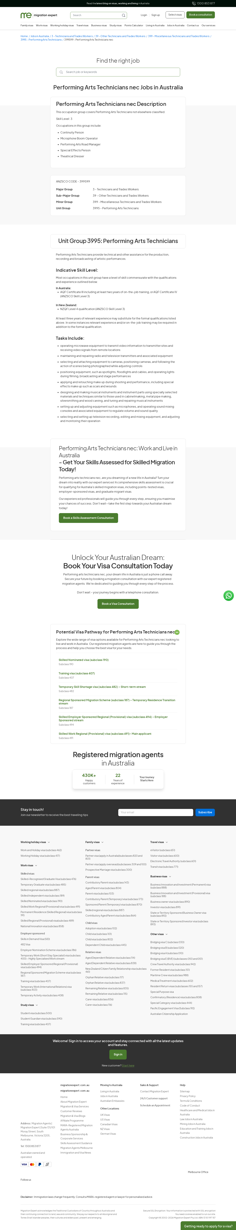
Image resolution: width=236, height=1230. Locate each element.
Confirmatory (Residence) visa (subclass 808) (176, 997)
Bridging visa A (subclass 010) (166, 953)
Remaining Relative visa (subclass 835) (107, 988)
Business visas (99, 25)
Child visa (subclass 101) (98, 934)
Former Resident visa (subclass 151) (170, 970)
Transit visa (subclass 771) (164, 867)
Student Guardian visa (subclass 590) (41, 1019)
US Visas (105, 1120)
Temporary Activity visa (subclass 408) (42, 995)
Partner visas (92, 850)
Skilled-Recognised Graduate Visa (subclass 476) (48, 879)
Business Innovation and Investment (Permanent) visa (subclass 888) (180, 886)
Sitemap (185, 1091)
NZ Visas (105, 1129)
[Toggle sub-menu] (49, 842)
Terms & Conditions (191, 1101)
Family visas (27, 25)
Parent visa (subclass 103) (99, 894)
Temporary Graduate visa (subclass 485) (43, 885)
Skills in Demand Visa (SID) (35, 939)
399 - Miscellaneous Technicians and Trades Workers (179, 36)
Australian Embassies (112, 1101)
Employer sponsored (33, 933)
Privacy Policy (188, 1096)
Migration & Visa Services (74, 1106)
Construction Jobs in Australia (196, 1138)
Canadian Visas (109, 1124)
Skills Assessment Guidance (76, 1143)
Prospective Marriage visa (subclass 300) (108, 870)
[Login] (144, 15)
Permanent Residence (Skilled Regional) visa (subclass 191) (51, 914)
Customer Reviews (71, 1111)
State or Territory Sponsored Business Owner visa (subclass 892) (178, 914)
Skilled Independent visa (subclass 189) (42, 896)
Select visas (175, 15)
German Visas (108, 1134)
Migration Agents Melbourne (76, 1148)
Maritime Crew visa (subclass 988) (169, 975)
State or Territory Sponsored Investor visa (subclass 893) (179, 923)
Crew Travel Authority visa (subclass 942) (173, 964)
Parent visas (92, 877)
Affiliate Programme (72, 1121)
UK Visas (105, 1115)
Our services (208, 25)
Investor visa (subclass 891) (165, 907)
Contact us (193, 25)
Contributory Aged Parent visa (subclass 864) (110, 916)
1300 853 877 (203, 3)
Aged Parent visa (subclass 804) (103, 888)
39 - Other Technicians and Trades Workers (120, 36)
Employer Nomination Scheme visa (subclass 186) (48, 950)
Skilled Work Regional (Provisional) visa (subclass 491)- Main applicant (105, 733)
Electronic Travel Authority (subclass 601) (173, 861)
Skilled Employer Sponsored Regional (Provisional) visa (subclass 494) (49, 966)
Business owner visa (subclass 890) (170, 902)
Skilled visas (27, 874)
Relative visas (93, 952)
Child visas (91, 923)
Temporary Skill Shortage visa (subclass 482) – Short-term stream (102, 687)
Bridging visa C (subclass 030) (167, 942)
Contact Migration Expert (154, 1091)
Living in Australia (155, 25)
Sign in (118, 1054)
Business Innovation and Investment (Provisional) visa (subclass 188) (180, 895)
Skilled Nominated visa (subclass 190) (84, 660)
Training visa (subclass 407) (77, 673)
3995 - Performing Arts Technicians (41, 40)
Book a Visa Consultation (118, 603)
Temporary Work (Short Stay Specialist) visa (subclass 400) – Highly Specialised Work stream (51, 957)
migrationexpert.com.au (74, 1085)
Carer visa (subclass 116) (98, 1005)
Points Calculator (134, 25)
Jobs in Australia (175, 25)
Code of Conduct (190, 1106)
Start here (128, 1065)
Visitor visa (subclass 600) (164, 856)
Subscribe (205, 812)
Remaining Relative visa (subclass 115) (106, 994)
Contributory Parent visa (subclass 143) (107, 883)
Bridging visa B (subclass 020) (167, 948)
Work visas (42, 25)
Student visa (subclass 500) (36, 1013)
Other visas (157, 934)
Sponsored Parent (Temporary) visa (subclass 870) (113, 905)
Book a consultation (200, 15)
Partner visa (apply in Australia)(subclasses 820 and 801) (113, 857)
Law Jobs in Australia (191, 1119)
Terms (233, 1207)
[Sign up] (154, 15)
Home (24, 36)
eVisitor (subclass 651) (162, 850)
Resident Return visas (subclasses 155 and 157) (176, 986)
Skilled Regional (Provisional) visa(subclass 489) (47, 921)
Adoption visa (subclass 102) (101, 928)
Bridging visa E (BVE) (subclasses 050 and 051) (176, 959)
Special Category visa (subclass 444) (171, 1003)
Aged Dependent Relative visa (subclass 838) (110, 963)
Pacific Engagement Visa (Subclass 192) (172, 1008)
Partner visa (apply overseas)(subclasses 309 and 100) (115, 864)
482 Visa (25, 944)
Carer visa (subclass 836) (99, 999)
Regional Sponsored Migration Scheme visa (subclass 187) (51, 974)
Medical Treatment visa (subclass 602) (171, 981)
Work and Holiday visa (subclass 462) (41, 850)
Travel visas (83, 25)
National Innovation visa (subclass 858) (42, 926)
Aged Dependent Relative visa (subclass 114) (110, 958)
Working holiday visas (62, 25)
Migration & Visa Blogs (72, 1116)
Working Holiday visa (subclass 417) (40, 856)
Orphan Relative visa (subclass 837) (105, 983)
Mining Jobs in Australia (192, 1124)
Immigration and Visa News (75, 1153)
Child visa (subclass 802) (99, 939)
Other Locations (109, 1109)
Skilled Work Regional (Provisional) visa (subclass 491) (50, 907)
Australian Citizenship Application (169, 1014)
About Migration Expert (73, 1102)
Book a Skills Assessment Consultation (88, 518)
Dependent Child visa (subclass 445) (105, 945)
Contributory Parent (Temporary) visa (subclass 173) (114, 899)
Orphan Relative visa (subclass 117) (104, 977)
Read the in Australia (118, 3)
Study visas (116, 25)
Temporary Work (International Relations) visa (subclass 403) (46, 988)
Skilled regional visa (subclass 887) (40, 890)
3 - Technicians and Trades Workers (72, 36)
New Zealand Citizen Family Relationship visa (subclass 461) (116, 970)
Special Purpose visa (162, 992)
